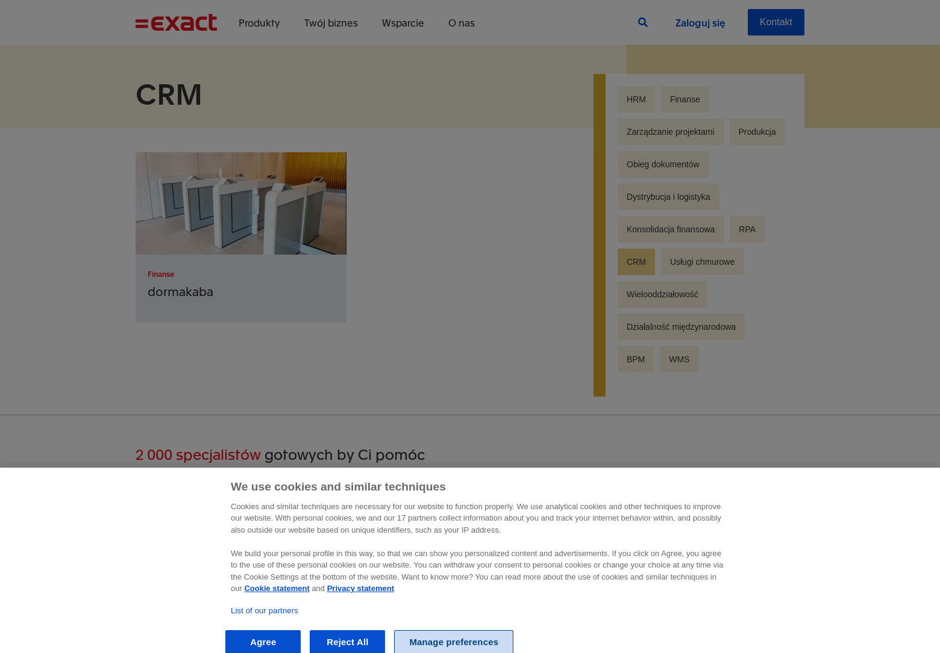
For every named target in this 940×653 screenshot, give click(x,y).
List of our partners (264, 620)
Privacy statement (360, 598)
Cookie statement (276, 598)
